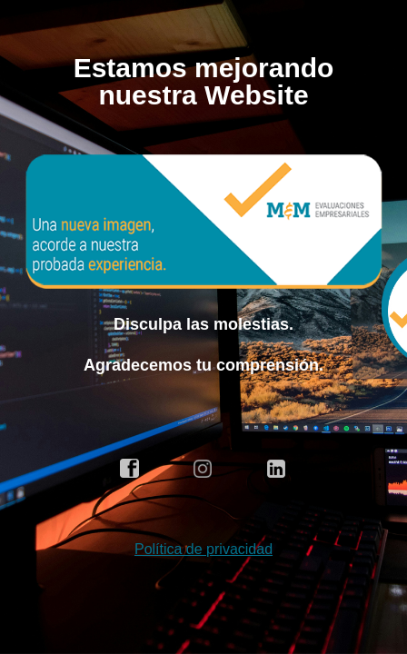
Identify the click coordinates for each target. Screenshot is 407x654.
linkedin (277, 469)
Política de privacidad (203, 549)
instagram (203, 469)
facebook (130, 469)
